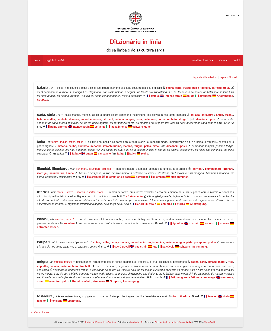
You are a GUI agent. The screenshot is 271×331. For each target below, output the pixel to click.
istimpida (158, 242)
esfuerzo (100, 126)
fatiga (190, 95)
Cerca (37, 60)
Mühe (144, 153)
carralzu (217, 87)
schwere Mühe (141, 126)
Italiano (231, 15)
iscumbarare (56, 173)
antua (219, 114)
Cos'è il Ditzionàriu (202, 60)
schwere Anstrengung (193, 246)
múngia (58, 261)
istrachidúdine (112, 146)
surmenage (208, 277)
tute (154, 246)
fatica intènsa (118, 126)
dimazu (212, 261)
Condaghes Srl (136, 322)
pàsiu (183, 146)
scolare (224, 223)
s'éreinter (95, 176)
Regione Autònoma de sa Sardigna (100, 322)
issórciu (80, 192)
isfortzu (70, 192)
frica (230, 261)
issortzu (91, 192)
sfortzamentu (134, 196)
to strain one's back (118, 176)
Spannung (73, 300)
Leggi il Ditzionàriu (55, 60)
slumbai (106, 168)
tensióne (57, 300)
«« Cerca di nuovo (40, 312)
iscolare (59, 219)
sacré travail (122, 246)
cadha (170, 87)
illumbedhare (213, 168)
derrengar (142, 176)
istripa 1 (108, 119)
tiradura (185, 296)
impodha (86, 119)
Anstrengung (225, 95)
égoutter (178, 223)
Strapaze (42, 99)
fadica (54, 141)
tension (212, 296)
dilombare (159, 176)
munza (68, 261)
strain (89, 153)
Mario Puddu (210, 322)
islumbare (94, 168)
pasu (213, 119)
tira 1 (175, 296)
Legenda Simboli (228, 77)
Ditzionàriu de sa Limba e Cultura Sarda (173, 322)
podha (162, 119)
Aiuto (223, 60)
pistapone (150, 119)
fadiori (222, 261)
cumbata (62, 119)
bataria (41, 119)
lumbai (70, 173)
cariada (195, 114)
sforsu (100, 192)
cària (178, 87)
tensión (41, 300)
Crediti (236, 60)
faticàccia (168, 246)
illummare (81, 168)
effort (140, 203)
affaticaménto (82, 281)
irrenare (228, 168)
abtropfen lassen (47, 227)
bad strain (141, 246)
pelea (195, 87)
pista (139, 119)
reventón (54, 281)
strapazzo (205, 95)
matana (119, 119)
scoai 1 (70, 219)
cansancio (104, 153)
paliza (65, 281)
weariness (226, 277)
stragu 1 (183, 119)
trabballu (85, 266)
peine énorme (58, 126)
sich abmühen (179, 176)
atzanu (229, 114)
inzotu (187, 87)
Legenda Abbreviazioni (205, 77)
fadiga (63, 141)
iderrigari (197, 168)
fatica (72, 141)
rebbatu (172, 119)
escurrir (210, 223)
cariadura (207, 114)
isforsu (60, 192)
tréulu (227, 87)
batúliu (205, 87)
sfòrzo (181, 203)
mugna (130, 119)
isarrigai (42, 173)
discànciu (202, 119)
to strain (194, 223)
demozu (74, 119)
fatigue (155, 95)
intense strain (173, 95)
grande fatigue (190, 277)
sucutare (69, 223)
